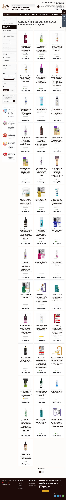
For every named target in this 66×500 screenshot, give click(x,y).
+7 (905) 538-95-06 (59, 8)
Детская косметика (7, 46)
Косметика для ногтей (7, 49)
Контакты (20, 486)
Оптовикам (55, 14)
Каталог (8, 14)
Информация (32, 480)
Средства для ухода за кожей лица (8, 19)
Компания (20, 480)
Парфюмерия (6, 60)
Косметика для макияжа (8, 23)
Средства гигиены (6, 57)
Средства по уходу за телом (7, 31)
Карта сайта (20, 488)
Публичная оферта (6, 484)
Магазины (20, 485)
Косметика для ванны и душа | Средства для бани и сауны (8, 36)
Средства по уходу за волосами (7, 27)
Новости (34, 14)
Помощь (30, 482)
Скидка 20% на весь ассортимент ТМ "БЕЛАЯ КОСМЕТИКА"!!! (11, 157)
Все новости (12, 107)
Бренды (27, 14)
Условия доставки (32, 485)
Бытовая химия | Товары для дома (8, 53)
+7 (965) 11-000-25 (59, 9)
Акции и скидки (44, 14)
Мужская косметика (7, 43)
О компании (20, 482)
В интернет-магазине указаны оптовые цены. (20, 8)
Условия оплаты (32, 483)
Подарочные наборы (7, 40)
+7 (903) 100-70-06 (59, 3)
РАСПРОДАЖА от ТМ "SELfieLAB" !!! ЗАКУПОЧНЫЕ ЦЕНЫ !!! (11, 146)
